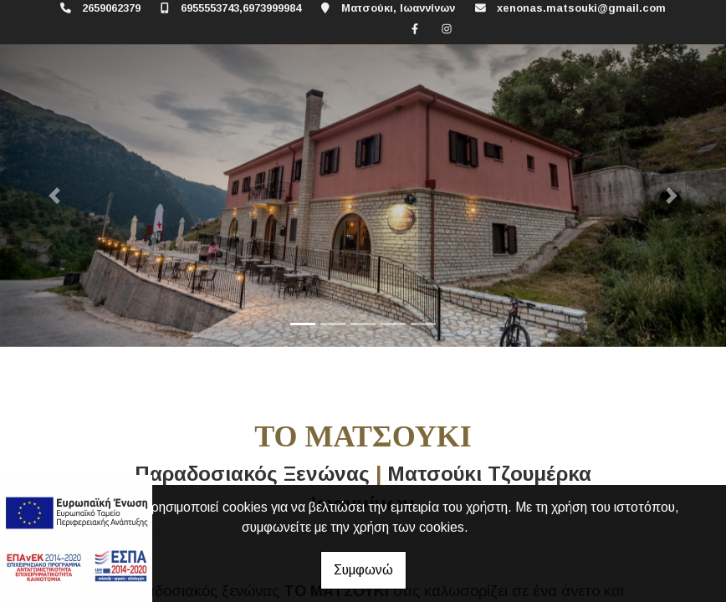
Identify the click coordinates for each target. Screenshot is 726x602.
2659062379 (111, 8)
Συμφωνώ (363, 570)
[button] (54, 195)
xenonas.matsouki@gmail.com (581, 8)
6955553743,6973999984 (241, 8)
